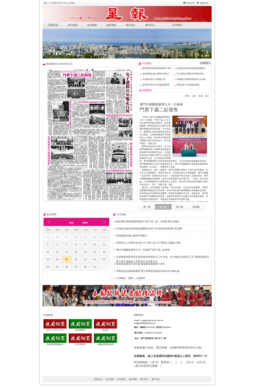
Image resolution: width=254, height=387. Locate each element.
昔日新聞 (72, 25)
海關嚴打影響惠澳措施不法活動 (191, 79)
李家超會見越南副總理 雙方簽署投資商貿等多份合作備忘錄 (148, 271)
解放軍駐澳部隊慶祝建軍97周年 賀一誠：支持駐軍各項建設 (148, 221)
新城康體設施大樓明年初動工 (155, 73)
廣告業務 (111, 25)
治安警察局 (80, 343)
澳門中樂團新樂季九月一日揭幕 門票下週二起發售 (143, 250)
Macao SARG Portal (55, 329)
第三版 (179, 207)
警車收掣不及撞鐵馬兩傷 (188, 85)
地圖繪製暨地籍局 (106, 343)
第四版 (196, 207)
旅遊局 (106, 329)
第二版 (163, 207)
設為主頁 (190, 3)
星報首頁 (53, 25)
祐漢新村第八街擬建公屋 (153, 79)
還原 (201, 96)
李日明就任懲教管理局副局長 (190, 73)
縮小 (207, 96)
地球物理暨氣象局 (55, 343)
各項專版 (92, 25)
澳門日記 (150, 25)
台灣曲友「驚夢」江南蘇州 (130, 278)
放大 (194, 96)
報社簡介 (131, 25)
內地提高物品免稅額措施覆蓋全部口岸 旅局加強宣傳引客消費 (149, 228)
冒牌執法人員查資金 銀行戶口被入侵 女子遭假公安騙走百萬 (148, 242)
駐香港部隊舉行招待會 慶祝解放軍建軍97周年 (140, 264)
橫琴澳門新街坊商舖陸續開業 (155, 85)
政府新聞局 (80, 329)
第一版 (146, 207)
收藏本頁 (204, 3)
